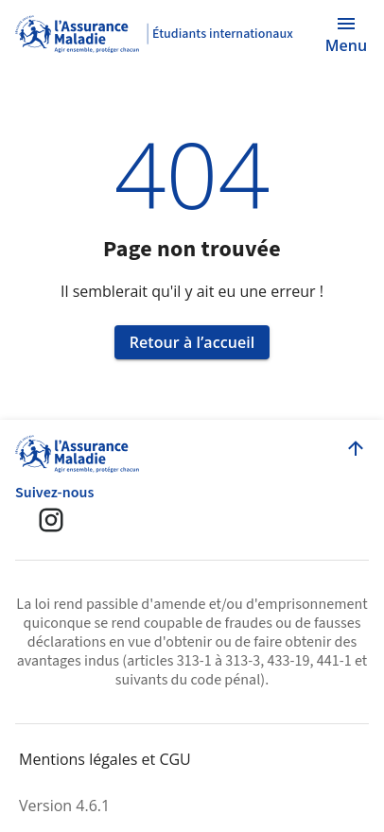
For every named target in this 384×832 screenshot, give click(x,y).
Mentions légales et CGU (105, 759)
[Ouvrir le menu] (346, 34)
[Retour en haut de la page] (355, 448)
